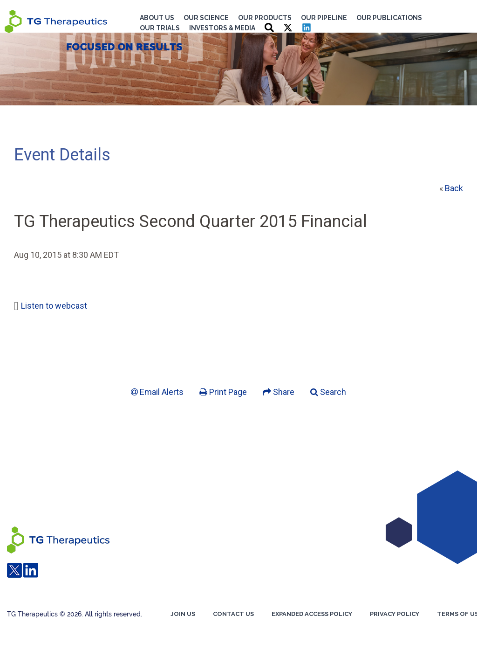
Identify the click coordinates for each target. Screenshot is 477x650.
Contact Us (233, 613)
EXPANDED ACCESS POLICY (312, 613)
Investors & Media (222, 28)
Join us (182, 613)
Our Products (265, 17)
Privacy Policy (394, 613)
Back (454, 188)
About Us (157, 17)
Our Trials (160, 28)
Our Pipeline (324, 17)
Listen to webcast (54, 305)
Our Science (206, 17)
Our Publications (389, 17)
